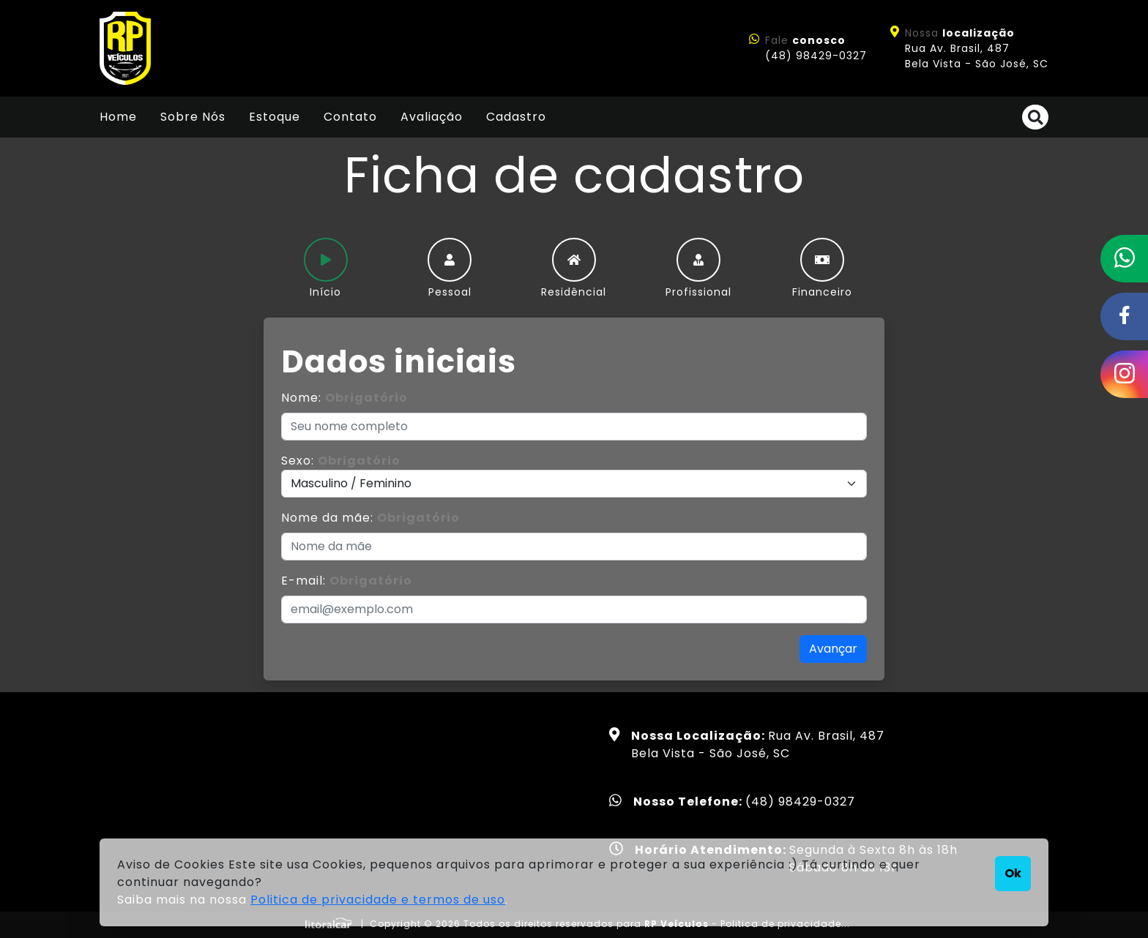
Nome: (344, 397)
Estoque (274, 116)
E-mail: (346, 580)
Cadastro (516, 116)
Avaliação (431, 116)
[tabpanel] (574, 504)
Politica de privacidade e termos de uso (377, 899)
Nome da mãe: (370, 517)
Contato (350, 116)
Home (118, 116)
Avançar (833, 648)
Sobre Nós (192, 116)
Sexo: (340, 460)
